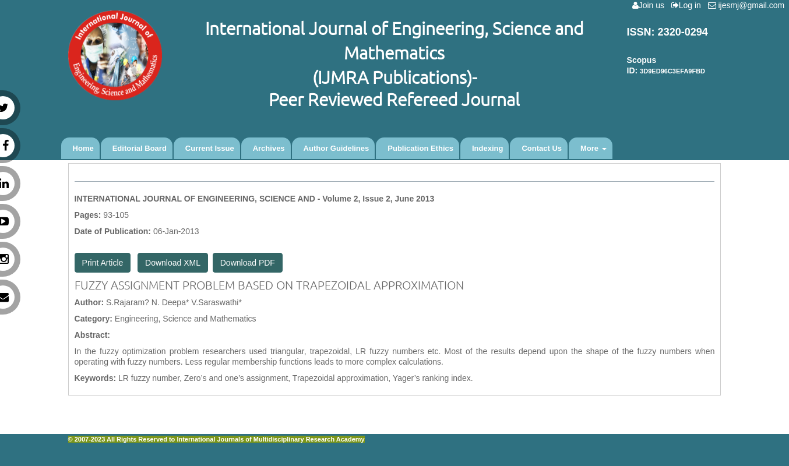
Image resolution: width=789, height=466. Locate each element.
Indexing (487, 148)
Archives (269, 148)
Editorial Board (139, 148)
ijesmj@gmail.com (748, 5)
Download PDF (247, 262)
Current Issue (209, 148)
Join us (650, 5)
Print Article (103, 262)
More (593, 148)
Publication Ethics (420, 148)
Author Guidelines (336, 148)
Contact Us (542, 148)
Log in (688, 5)
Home (83, 148)
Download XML (172, 262)
